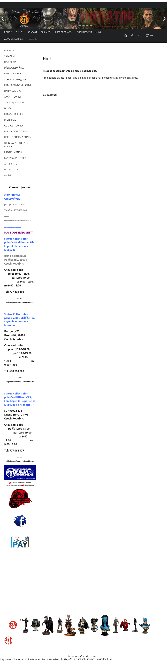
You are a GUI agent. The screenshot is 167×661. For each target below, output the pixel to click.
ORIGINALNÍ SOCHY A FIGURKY (16, 144)
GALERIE (33, 38)
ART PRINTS (10, 163)
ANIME (8, 175)
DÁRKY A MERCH (13, 90)
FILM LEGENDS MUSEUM (17, 85)
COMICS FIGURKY (13, 125)
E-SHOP (8, 32)
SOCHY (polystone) (14, 102)
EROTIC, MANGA (13, 152)
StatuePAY (46, 32)
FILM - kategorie (13, 73)
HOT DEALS (10, 62)
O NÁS (19, 32)
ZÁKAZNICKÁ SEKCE (13, 38)
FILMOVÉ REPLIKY (13, 114)
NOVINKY (9, 50)
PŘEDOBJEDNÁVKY (64, 32)
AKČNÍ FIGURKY (12, 96)
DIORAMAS (10, 119)
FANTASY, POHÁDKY (15, 157)
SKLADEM (9, 56)
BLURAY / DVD (11, 169)
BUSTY (7, 108)
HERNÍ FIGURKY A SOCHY (17, 137)
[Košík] (149, 35)
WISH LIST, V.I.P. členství (89, 32)
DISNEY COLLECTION (15, 131)
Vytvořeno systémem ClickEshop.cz (83, 656)
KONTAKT (32, 32)
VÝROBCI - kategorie (15, 79)
